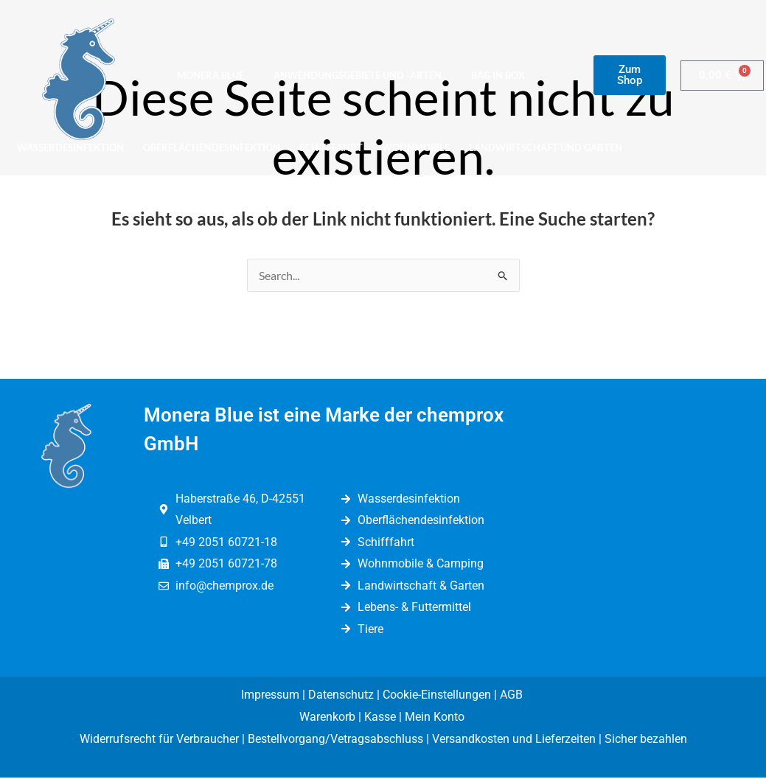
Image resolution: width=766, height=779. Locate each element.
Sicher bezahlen (646, 740)
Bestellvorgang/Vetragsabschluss (335, 740)
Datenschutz (341, 696)
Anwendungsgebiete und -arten (358, 75)
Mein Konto (436, 717)
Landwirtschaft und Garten (545, 147)
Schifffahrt (331, 147)
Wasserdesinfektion (70, 147)
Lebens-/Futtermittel (72, 181)
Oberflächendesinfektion (211, 147)
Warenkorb (327, 717)
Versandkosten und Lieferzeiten (514, 740)
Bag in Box (498, 75)
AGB (513, 696)
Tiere (160, 181)
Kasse (380, 717)
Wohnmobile (416, 147)
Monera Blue (210, 75)
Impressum (270, 696)
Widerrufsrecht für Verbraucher (159, 740)
